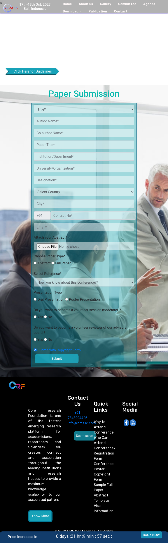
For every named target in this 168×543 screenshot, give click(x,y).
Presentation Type (48, 292)
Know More (40, 516)
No (48, 317)
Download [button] (71, 11)
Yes (38, 317)
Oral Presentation (49, 299)
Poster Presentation (82, 299)
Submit (56, 359)
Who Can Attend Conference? (105, 442)
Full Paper (61, 263)
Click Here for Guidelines (33, 71)
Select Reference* (47, 274)
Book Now (151, 535)
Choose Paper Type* (49, 256)
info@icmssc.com (82, 423)
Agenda (149, 4)
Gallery (105, 4)
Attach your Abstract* (50, 237)
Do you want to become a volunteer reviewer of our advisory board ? (80, 330)
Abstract (42, 263)
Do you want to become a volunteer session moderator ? (77, 310)
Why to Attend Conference (104, 427)
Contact (121, 11)
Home (67, 4)
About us (86, 4)
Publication (98, 11)
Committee (127, 4)
